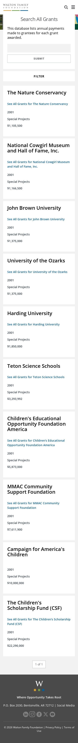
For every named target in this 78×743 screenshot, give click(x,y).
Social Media (66, 705)
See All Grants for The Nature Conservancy (37, 104)
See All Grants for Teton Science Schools (35, 377)
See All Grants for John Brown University (36, 219)
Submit (39, 58)
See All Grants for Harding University (33, 324)
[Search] (66, 7)
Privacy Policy (53, 727)
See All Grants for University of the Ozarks (37, 272)
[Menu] (73, 7)
